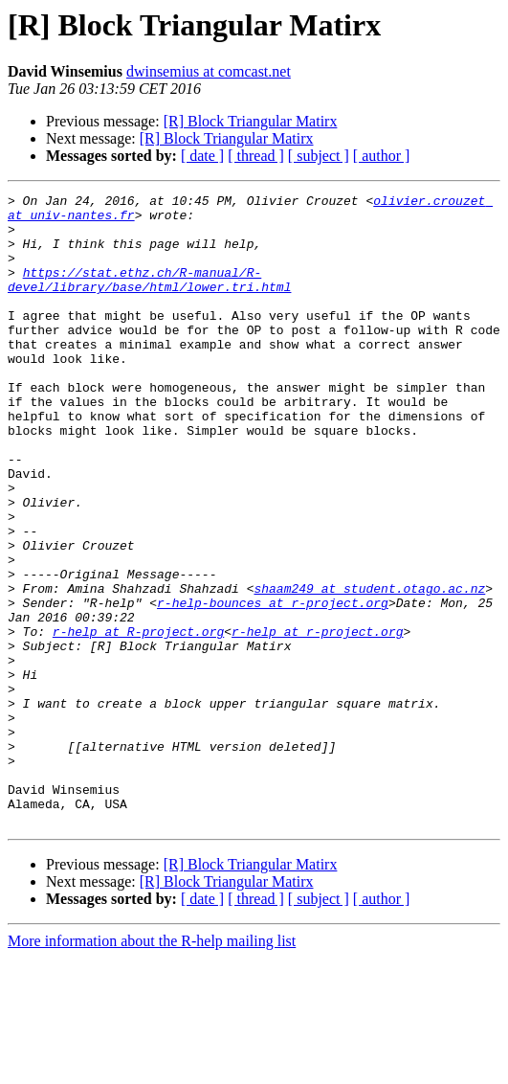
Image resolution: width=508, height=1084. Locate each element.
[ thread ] (256, 155)
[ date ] (202, 155)
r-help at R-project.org (138, 720)
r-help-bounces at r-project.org (272, 685)
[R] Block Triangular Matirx (251, 121)
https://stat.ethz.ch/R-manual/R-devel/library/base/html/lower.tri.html (149, 298)
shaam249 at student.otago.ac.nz (369, 668)
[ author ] (381, 155)
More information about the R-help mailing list (152, 1067)
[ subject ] (318, 155)
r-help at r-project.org (317, 720)
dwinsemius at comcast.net (208, 71)
